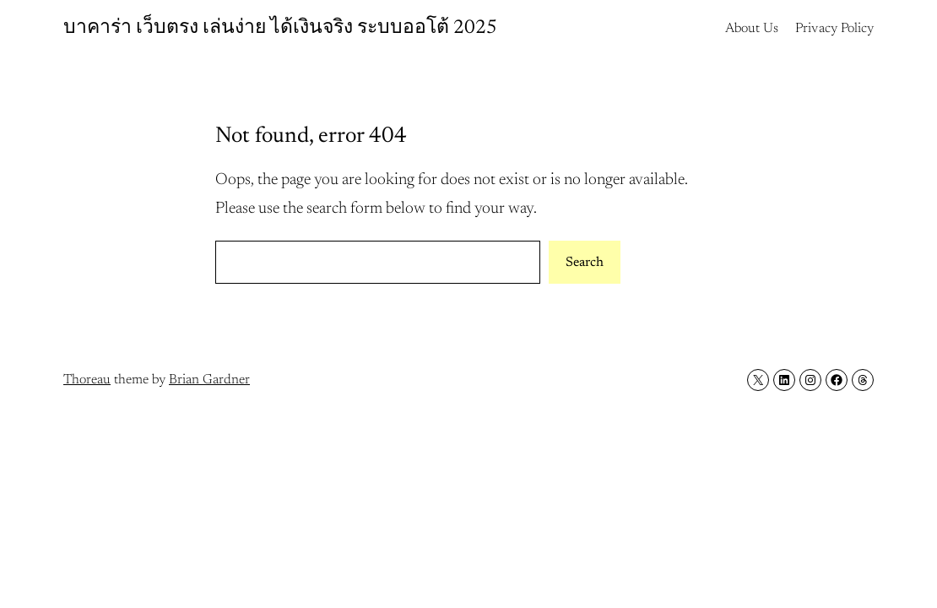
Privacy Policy (834, 28)
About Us (751, 28)
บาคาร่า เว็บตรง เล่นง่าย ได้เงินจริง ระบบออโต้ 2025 (280, 28)
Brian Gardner (209, 380)
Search (585, 262)
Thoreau (87, 380)
